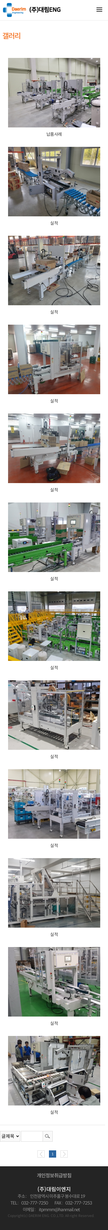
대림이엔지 (31, 10)
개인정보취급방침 (54, 1176)
